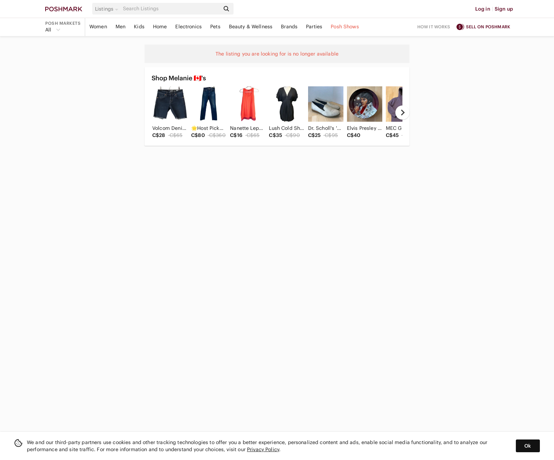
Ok (527, 446)
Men (120, 26)
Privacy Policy (263, 449)
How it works (433, 26)
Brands (289, 26)
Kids (139, 26)
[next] (402, 112)
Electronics (188, 26)
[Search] (170, 9)
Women (98, 26)
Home (160, 26)
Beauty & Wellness (251, 26)
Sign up (504, 9)
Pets (215, 26)
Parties (314, 26)
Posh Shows (345, 26)
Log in (482, 9)
